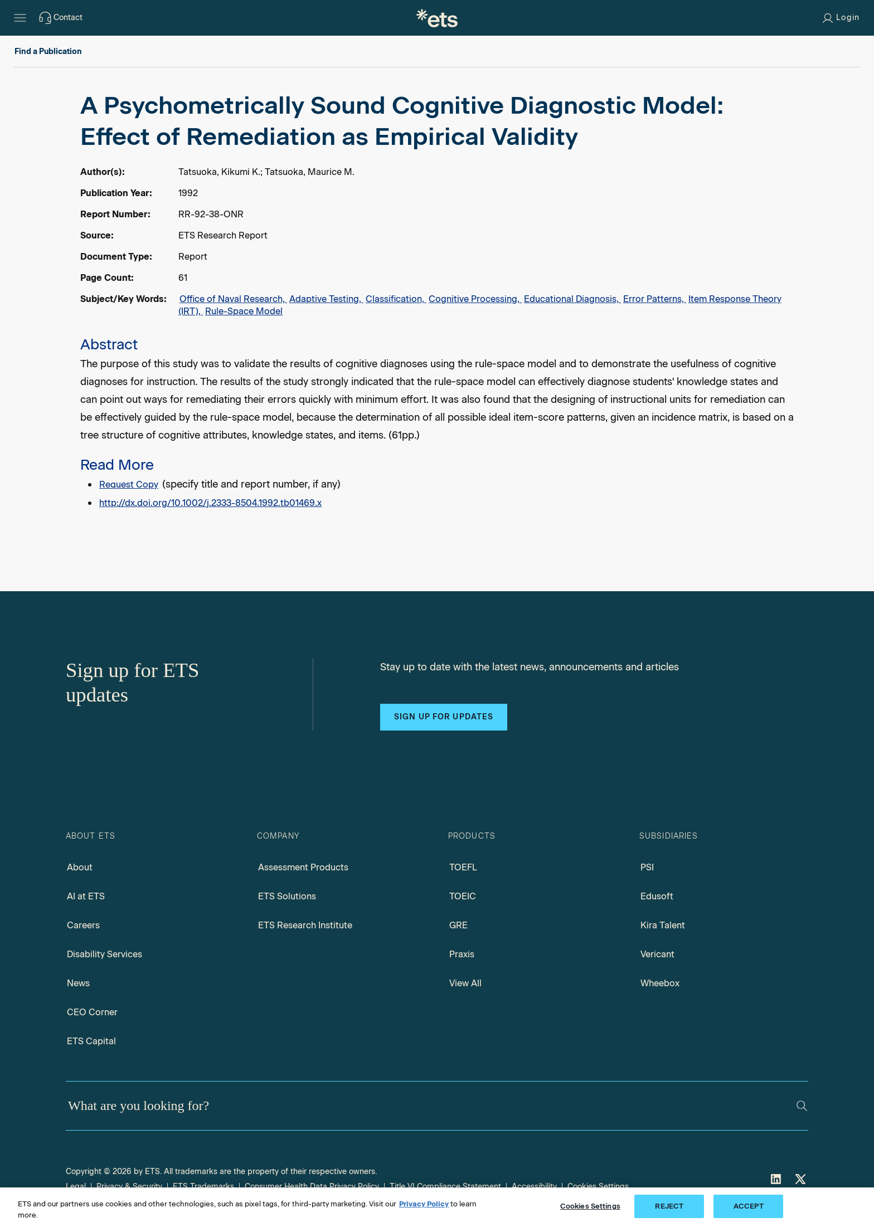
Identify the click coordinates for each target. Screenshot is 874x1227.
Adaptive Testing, (326, 299)
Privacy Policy (424, 1204)
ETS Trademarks (203, 1186)
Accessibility (534, 1186)
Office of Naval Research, (233, 299)
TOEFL (463, 867)
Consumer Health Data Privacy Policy (312, 1186)
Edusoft (656, 896)
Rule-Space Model (244, 311)
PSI (647, 867)
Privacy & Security (129, 1186)
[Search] (801, 1105)
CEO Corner (92, 1012)
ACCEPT (749, 1206)
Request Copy (128, 484)
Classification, (396, 299)
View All (465, 983)
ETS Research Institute (305, 925)
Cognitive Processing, (475, 299)
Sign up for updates (443, 717)
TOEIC (462, 896)
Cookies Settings (598, 1186)
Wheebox (659, 983)
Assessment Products (303, 867)
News (78, 983)
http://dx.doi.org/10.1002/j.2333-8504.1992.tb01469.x (210, 503)
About (80, 867)
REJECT (669, 1206)
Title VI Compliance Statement (445, 1186)
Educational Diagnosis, (572, 299)
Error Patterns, (654, 299)
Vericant (657, 954)
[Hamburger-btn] (20, 18)
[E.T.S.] (437, 17)
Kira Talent (662, 925)
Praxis (461, 954)
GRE (458, 925)
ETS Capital (91, 1041)
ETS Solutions (287, 896)
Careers (83, 925)
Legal (76, 1186)
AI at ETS (86, 896)
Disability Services (104, 954)
